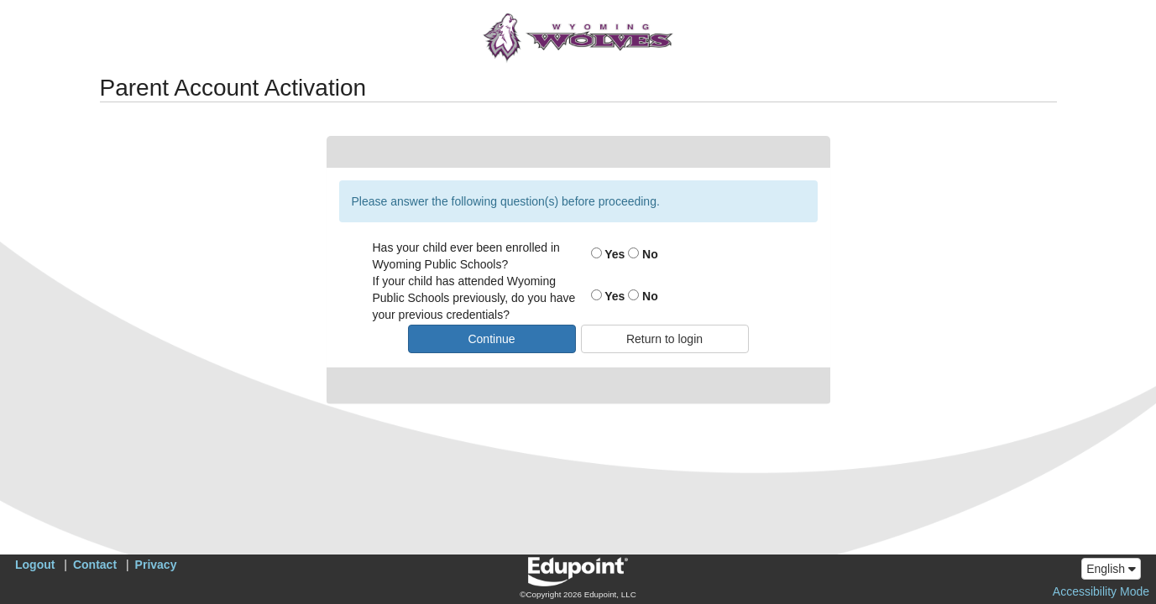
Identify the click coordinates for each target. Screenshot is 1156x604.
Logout (35, 564)
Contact (95, 564)
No (643, 254)
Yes (608, 254)
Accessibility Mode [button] (1101, 591)
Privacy (156, 564)
